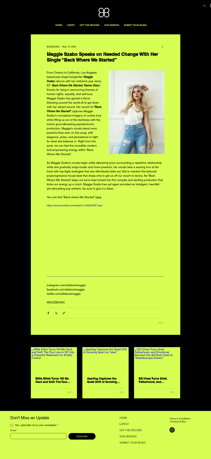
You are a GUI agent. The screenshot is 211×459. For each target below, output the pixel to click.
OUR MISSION (128, 436)
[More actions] (162, 47)
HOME (123, 418)
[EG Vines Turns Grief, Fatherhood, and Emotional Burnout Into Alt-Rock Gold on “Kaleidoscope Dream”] (157, 360)
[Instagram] (172, 430)
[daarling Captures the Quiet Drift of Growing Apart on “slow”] (105, 360)
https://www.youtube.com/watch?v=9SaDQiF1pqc (74, 205)
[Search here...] (182, 6)
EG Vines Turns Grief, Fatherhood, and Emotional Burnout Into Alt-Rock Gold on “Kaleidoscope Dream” (154, 380)
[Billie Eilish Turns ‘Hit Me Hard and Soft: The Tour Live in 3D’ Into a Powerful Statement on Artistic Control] (54, 360)
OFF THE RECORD (131, 430)
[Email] (37, 436)
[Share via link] (63, 312)
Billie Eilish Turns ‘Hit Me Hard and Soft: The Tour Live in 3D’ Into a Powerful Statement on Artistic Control (53, 380)
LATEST (124, 424)
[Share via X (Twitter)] (56, 312)
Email (13, 430)
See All (176, 341)
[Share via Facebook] (48, 312)
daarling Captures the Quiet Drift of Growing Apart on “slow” (102, 380)
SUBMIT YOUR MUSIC (131, 442)
